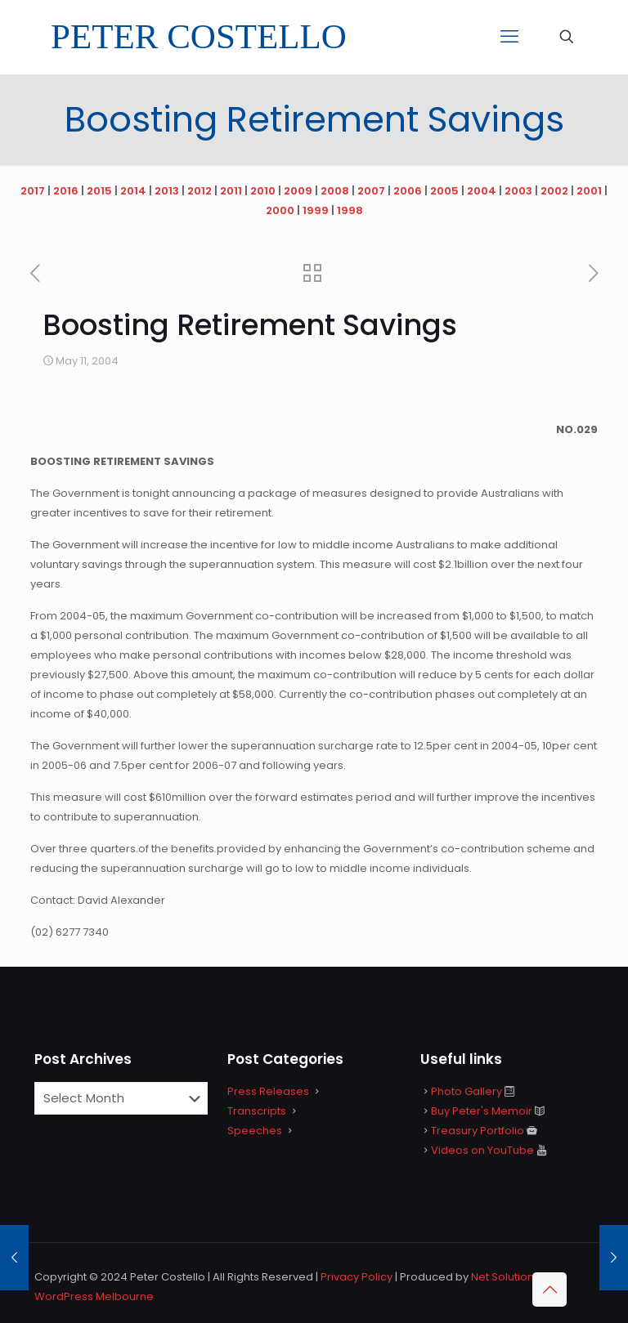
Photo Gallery (466, 1091)
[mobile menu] (509, 37)
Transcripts (256, 1111)
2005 (444, 191)
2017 (32, 191)
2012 (199, 191)
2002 (554, 191)
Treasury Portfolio (477, 1130)
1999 (316, 210)
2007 (371, 191)
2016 (65, 191)
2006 (407, 191)
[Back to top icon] (549, 1289)
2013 (167, 191)
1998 (350, 210)
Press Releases (268, 1091)
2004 (481, 191)
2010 (263, 191)
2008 (335, 191)
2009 (298, 191)
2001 (589, 191)
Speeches (254, 1130)
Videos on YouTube (482, 1150)
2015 (99, 191)
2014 (133, 191)
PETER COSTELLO (199, 36)
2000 (280, 210)
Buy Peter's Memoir (481, 1111)
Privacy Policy (356, 1277)
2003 (518, 191)
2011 (231, 191)
